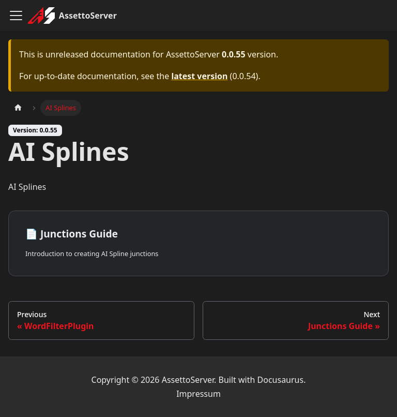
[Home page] (18, 108)
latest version (199, 76)
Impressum (198, 393)
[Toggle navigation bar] (16, 15)
